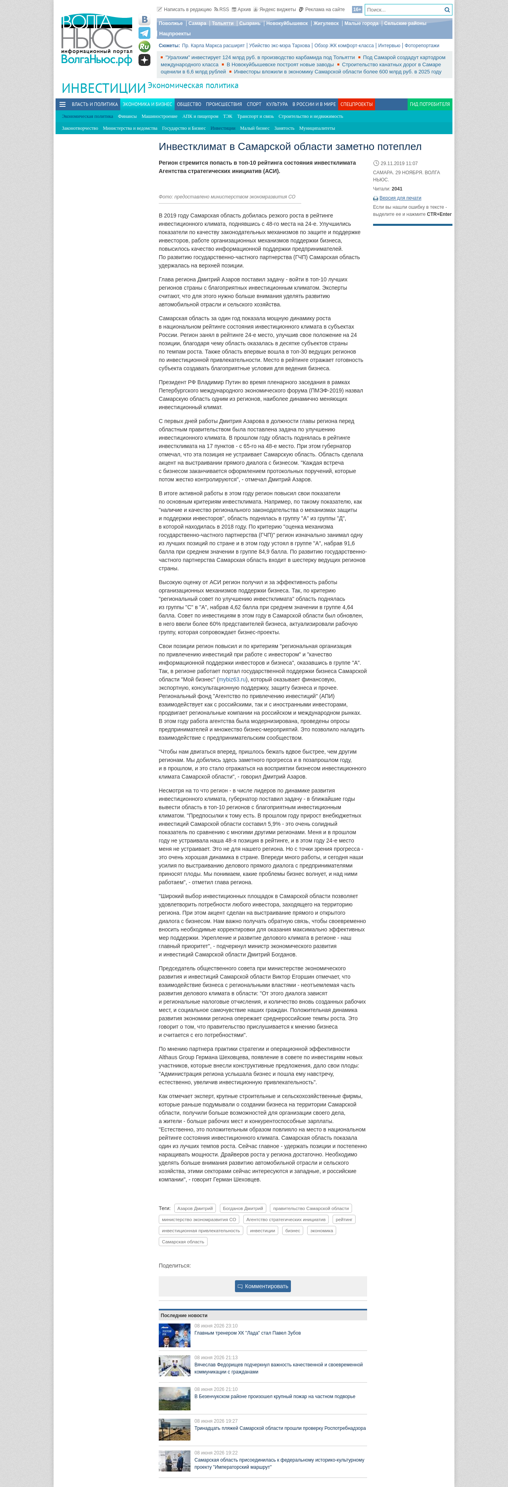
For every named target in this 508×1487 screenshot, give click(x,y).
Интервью (389, 45)
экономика (321, 1230)
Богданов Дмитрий (243, 1208)
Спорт (254, 104)
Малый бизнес (254, 128)
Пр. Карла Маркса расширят (213, 45)
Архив (241, 9)
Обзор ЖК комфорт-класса (344, 45)
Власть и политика (95, 104)
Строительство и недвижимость (311, 116)
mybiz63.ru (232, 679)
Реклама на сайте (321, 9)
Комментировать (263, 1286)
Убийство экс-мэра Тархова (279, 45)
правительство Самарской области (311, 1208)
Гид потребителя (430, 104)
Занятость (284, 128)
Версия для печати (400, 198)
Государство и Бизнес (184, 128)
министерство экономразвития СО (199, 1219)
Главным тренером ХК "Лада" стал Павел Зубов (247, 1333)
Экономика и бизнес (147, 104)
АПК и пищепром (200, 116)
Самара (197, 23)
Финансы (127, 116)
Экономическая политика (193, 85)
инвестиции (262, 1230)
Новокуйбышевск (287, 23)
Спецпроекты (357, 104)
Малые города (361, 23)
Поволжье (171, 23)
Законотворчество (80, 128)
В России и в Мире (314, 104)
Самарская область (183, 1241)
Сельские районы (405, 23)
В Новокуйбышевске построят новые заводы (281, 64)
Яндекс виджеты (275, 9)
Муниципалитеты (317, 128)
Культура (277, 104)
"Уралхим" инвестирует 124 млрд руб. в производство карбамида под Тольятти (260, 57)
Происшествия (224, 104)
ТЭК (227, 116)
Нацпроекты (175, 34)
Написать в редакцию (184, 9)
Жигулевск (326, 23)
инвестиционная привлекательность (201, 1230)
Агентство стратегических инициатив (286, 1219)
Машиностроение (160, 116)
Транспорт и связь (255, 116)
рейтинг (344, 1219)
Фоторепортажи (422, 45)
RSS (221, 9)
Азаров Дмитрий (195, 1208)
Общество (189, 104)
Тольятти (223, 23)
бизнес (292, 1230)
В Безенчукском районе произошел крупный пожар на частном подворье (274, 1396)
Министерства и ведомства (130, 128)
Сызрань (250, 23)
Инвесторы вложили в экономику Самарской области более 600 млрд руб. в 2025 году (338, 72)
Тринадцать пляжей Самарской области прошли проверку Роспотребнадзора (280, 1428)
